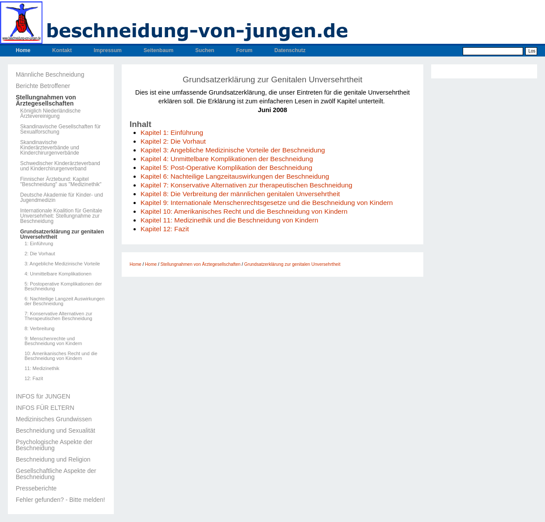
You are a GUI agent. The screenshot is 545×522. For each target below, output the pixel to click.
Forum (244, 50)
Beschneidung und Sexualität (55, 430)
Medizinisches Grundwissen (54, 419)
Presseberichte (36, 488)
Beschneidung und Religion (53, 459)
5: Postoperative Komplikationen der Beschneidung (63, 286)
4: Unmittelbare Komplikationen (58, 274)
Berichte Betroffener (43, 86)
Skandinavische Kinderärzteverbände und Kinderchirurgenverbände (49, 147)
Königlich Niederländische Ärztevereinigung (50, 113)
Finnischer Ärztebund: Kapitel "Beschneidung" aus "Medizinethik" (61, 181)
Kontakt (62, 50)
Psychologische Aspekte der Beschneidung (54, 445)
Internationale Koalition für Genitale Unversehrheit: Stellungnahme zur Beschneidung (61, 216)
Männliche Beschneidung (50, 74)
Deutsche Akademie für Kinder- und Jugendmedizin (61, 197)
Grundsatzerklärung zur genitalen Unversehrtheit (62, 234)
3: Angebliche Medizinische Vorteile (62, 263)
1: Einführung (39, 243)
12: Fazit (34, 378)
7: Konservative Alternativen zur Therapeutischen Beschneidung (58, 316)
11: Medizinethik (42, 368)
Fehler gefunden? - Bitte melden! (60, 500)
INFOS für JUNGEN (43, 396)
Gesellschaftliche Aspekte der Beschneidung (56, 474)
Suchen (204, 50)
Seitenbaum (158, 50)
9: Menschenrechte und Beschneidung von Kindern (53, 341)
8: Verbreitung (40, 328)
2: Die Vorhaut (40, 253)
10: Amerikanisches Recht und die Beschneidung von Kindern (61, 356)
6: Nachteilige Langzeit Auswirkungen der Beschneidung (65, 301)
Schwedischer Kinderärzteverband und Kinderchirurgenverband (60, 166)
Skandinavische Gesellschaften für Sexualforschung (60, 129)
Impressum (108, 50)
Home (23, 50)
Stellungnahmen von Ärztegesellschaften (46, 100)
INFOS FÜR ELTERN (45, 408)
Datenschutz (290, 50)
